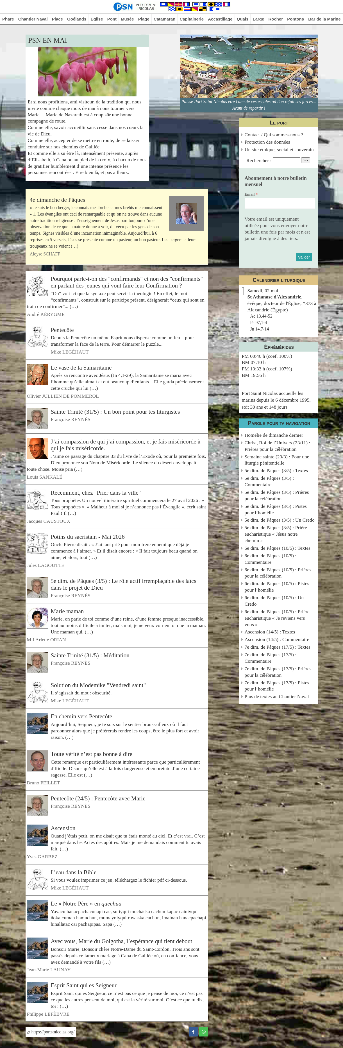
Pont (112, 19)
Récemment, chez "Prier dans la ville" (96, 492)
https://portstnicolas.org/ (51, 1031)
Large (258, 19)
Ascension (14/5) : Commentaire (277, 639)
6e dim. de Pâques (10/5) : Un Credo (274, 601)
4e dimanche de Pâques (57, 199)
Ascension (63, 828)
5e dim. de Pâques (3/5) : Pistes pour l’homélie (276, 509)
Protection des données (267, 142)
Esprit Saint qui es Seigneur (84, 985)
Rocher (275, 19)
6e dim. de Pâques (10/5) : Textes (277, 548)
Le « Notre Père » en (86, 903)
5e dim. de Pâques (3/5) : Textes (276, 470)
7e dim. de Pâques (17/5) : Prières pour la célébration (278, 672)
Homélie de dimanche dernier (274, 435)
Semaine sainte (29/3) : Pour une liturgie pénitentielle (277, 460)
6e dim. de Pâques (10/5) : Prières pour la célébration (278, 573)
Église (96, 19)
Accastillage (220, 19)
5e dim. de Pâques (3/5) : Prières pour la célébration (277, 495)
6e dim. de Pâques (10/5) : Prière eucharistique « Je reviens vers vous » (277, 618)
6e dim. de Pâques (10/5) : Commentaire (271, 559)
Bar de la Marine (324, 19)
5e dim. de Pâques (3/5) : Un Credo (280, 520)
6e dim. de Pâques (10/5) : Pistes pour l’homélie (277, 587)
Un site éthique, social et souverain (279, 149)
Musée (127, 19)
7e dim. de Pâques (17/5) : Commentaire (271, 658)
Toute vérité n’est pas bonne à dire (91, 754)
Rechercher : (258, 160)
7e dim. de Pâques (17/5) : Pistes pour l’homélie (277, 686)
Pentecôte (62, 329)
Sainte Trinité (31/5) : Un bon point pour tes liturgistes (115, 411)
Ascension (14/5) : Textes (270, 632)
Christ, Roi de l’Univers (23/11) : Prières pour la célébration (277, 446)
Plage (143, 19)
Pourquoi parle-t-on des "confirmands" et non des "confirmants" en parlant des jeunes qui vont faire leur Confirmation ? (127, 282)
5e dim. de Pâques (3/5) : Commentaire (269, 481)
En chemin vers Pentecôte (81, 716)
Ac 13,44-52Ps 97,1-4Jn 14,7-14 (261, 322)
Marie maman (67, 611)
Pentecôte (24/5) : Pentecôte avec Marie (98, 798)
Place (57, 19)
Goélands (76, 19)
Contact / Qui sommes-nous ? (274, 134)
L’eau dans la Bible (74, 872)
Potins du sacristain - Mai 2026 (88, 536)
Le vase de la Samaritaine (81, 367)
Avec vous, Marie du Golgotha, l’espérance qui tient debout (121, 941)
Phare (8, 19)
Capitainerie (192, 19)
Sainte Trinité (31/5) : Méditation (90, 655)
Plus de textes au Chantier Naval (277, 696)
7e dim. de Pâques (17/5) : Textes (277, 647)
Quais (243, 19)
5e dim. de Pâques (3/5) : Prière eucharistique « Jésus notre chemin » (276, 534)
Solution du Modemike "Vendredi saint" (98, 685)
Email (250, 194)
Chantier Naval (33, 19)
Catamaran (164, 19)
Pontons (295, 19)
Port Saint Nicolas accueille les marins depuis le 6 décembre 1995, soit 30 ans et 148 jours (276, 399)
